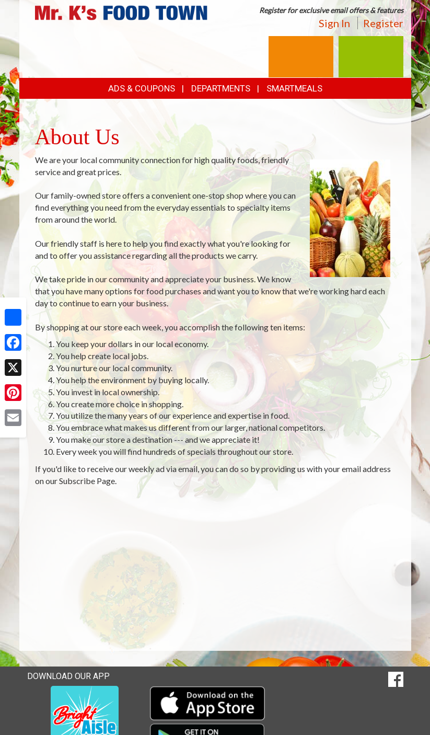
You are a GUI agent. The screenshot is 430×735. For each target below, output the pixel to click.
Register (383, 23)
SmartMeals (294, 88)
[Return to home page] (121, 11)
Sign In (334, 23)
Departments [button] (220, 88)
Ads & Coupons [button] (141, 88)
